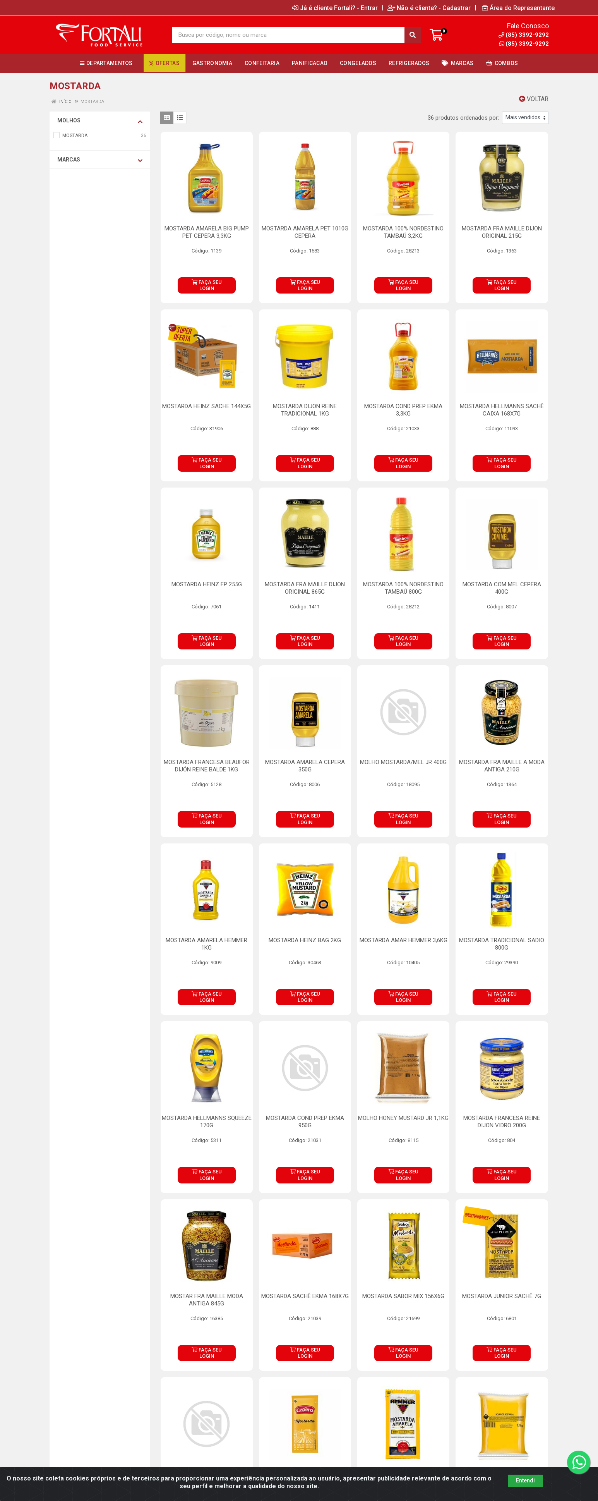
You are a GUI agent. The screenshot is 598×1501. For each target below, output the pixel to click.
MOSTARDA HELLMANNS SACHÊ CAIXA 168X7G (502, 410)
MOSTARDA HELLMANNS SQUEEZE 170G (207, 1122)
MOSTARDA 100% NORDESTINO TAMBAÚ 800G (403, 588)
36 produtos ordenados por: (463, 117)
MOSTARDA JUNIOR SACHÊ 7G (501, 1296)
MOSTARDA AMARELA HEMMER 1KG (206, 944)
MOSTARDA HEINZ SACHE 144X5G (206, 406)
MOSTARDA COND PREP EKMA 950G (305, 1122)
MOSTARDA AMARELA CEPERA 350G (305, 766)
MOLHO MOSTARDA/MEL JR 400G (403, 762)
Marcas (99, 159)
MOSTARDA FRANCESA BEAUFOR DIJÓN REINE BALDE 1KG (207, 766)
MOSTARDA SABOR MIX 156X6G (403, 1296)
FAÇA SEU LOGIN (207, 285)
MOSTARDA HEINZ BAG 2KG (305, 940)
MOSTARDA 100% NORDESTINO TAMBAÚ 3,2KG (403, 232)
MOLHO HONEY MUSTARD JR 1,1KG (403, 1118)
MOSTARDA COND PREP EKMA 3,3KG (403, 410)
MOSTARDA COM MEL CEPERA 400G (502, 588)
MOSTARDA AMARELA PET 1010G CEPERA (305, 232)
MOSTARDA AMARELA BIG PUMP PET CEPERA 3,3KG (206, 232)
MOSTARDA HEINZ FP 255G (206, 584)
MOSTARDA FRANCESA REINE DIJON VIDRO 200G (501, 1122)
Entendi (525, 1480)
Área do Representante (518, 8)
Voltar (533, 99)
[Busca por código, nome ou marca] (288, 35)
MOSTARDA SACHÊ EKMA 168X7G (305, 1296)
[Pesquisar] (412, 35)
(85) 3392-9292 (524, 43)
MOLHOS (99, 120)
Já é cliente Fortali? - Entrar (335, 8)
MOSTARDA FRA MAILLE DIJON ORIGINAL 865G (305, 588)
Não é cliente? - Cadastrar (429, 8)
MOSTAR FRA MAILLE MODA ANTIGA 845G (206, 1300)
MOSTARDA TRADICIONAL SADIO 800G (501, 944)
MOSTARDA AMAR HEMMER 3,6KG (403, 940)
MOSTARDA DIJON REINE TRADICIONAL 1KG (305, 410)
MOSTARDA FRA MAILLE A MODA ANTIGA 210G (502, 766)
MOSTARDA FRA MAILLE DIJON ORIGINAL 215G (502, 232)
